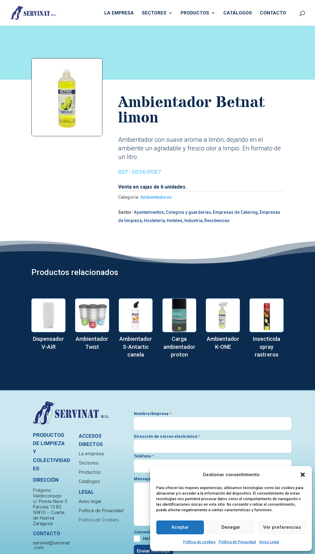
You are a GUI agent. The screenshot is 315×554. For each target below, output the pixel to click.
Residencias (216, 220)
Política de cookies (199, 542)
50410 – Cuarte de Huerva (49, 515)
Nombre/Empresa (152, 413)
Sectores (154, 13)
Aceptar (180, 527)
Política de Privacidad (237, 542)
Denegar (230, 527)
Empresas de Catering (235, 212)
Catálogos (237, 13)
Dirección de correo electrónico (167, 436)
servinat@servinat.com (51, 545)
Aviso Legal (269, 542)
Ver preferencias (282, 527)
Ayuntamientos (149, 212)
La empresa (119, 13)
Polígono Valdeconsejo (47, 493)
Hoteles (174, 220)
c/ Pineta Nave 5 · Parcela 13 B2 (51, 504)
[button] (303, 475)
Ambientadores (156, 197)
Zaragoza (43, 523)
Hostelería (154, 220)
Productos (195, 13)
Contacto (273, 13)
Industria (193, 220)
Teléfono (144, 456)
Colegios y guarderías (188, 212)
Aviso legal (90, 501)
